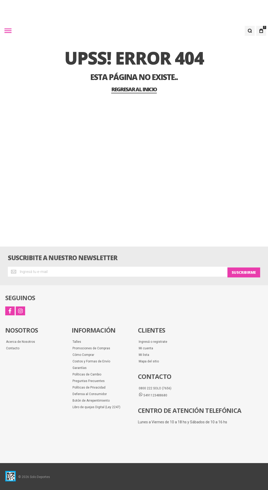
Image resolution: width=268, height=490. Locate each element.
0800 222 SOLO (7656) (155, 387)
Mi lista (144, 354)
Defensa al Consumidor (89, 393)
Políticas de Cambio (86, 373)
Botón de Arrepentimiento (91, 400)
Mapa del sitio (149, 360)
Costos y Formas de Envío (91, 360)
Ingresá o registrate (153, 341)
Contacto (12, 347)
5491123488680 (153, 394)
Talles (76, 341)
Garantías (79, 367)
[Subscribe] (243, 272)
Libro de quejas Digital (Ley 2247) (96, 406)
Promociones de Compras (91, 347)
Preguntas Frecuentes (88, 380)
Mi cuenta (146, 347)
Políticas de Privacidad (88, 387)
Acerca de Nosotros (20, 341)
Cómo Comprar (83, 354)
